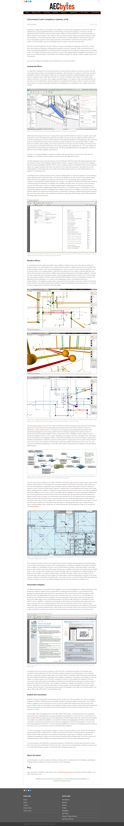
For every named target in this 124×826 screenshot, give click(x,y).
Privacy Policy (27, 808)
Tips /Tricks (83, 12)
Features (47, 12)
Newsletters (36, 12)
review (33, 718)
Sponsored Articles (67, 819)
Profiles (63, 12)
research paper (34, 506)
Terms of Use (27, 811)
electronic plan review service (83, 601)
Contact (25, 805)
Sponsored (94, 12)
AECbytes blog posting (65, 772)
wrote (43, 745)
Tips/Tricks (65, 813)
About (25, 802)
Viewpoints (73, 12)
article (41, 30)
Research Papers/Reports (69, 816)
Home (28, 12)
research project (47, 271)
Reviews (55, 12)
